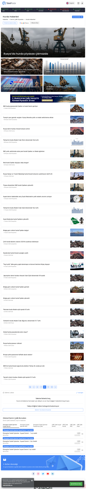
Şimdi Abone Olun (76, 484)
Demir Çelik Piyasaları (17, 19)
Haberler (5, 19)
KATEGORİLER (77, 17)
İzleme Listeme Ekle (10, 23)
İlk (30, 369)
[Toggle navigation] (82, 3)
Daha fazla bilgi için (8, 485)
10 (52, 369)
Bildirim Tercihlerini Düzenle (43, 392)
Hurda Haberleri (30, 19)
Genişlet (79, 374)
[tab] (11, 407)
